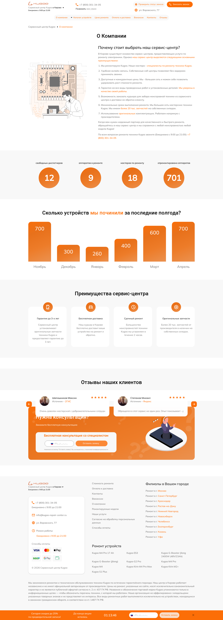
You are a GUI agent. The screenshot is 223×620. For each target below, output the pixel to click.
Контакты (151, 17)
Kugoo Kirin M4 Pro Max (139, 566)
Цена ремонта (102, 17)
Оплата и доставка (121, 17)
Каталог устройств (82, 17)
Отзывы (163, 17)
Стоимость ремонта (102, 483)
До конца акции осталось (82, 615)
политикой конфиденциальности (96, 449)
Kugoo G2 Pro (134, 561)
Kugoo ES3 (132, 553)
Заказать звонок (179, 4)
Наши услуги (99, 514)
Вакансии (138, 17)
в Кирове (58, 7)
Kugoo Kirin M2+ (170, 566)
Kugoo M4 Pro (168, 561)
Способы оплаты (101, 527)
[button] (29, 404)
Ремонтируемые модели (105, 509)
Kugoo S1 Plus (99, 572)
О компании (61, 17)
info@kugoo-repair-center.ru (49, 515)
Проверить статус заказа (149, 4)
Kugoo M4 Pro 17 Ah (103, 553)
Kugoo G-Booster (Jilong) (105, 561)
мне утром (86, 9)
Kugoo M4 (97, 566)
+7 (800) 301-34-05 (90, 4)
